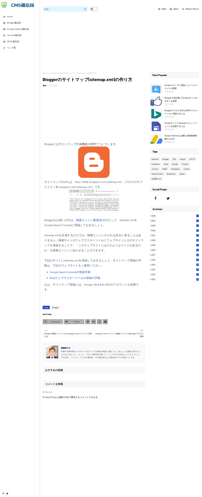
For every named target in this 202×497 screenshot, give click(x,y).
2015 (175, 264)
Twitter (187, 169)
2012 (175, 279)
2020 (175, 240)
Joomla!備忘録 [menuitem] (12, 35)
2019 (175, 245)
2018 (175, 250)
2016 (175, 260)
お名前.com (156, 179)
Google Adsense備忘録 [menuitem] (16, 29)
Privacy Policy (190, 9)
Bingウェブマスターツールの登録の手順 (75, 278)
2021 (175, 235)
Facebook (156, 164)
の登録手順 (83, 272)
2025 (175, 216)
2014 (175, 269)
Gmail (166, 164)
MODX (164, 169)
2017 (175, 255)
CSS (174, 159)
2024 (175, 220)
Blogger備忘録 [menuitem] (12, 22)
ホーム (45, 73)
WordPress (171, 174)
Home (162, 9)
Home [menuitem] (8, 16)
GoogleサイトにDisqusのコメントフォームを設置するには (180, 124)
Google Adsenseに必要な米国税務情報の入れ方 (180, 137)
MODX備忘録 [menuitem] (11, 41)
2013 (175, 274)
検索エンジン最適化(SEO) (92, 220)
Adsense (155, 159)
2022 (175, 230)
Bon (44, 85)
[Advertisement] (121, 45)
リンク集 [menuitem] (9, 47)
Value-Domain (157, 174)
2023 (175, 225)
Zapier (182, 174)
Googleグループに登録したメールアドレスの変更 (180, 87)
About (174, 9)
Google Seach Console (63, 272)
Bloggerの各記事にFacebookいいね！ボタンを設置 (181, 99)
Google (175, 164)
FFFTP (192, 159)
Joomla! (155, 169)
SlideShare (175, 169)
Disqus (182, 159)
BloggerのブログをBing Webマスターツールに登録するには (181, 112)
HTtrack (185, 164)
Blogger (53, 73)
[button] (94, 9)
